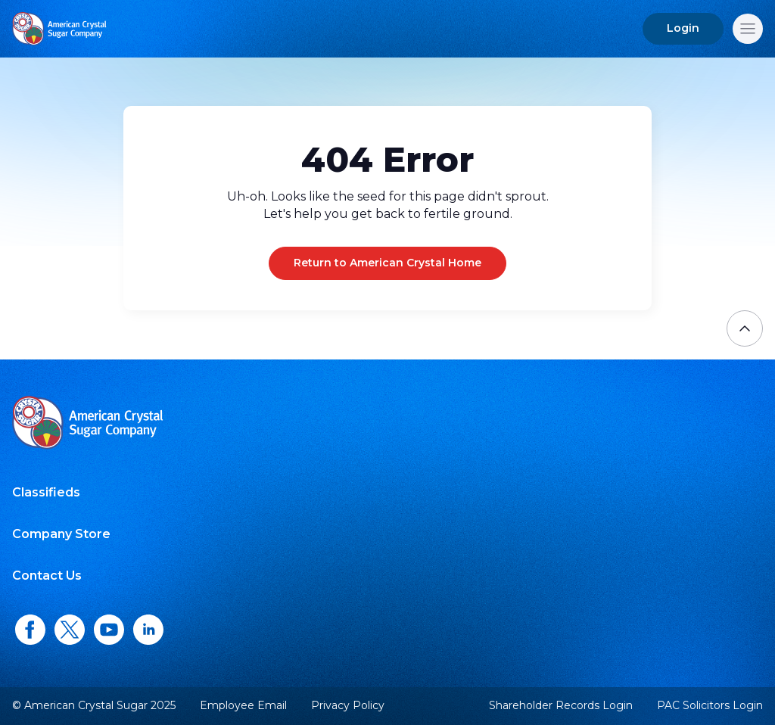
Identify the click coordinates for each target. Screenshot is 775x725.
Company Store (61, 534)
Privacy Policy (347, 705)
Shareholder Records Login (561, 705)
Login (683, 28)
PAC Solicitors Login (710, 705)
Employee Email (243, 705)
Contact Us (47, 575)
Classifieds (46, 492)
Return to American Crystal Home (387, 262)
